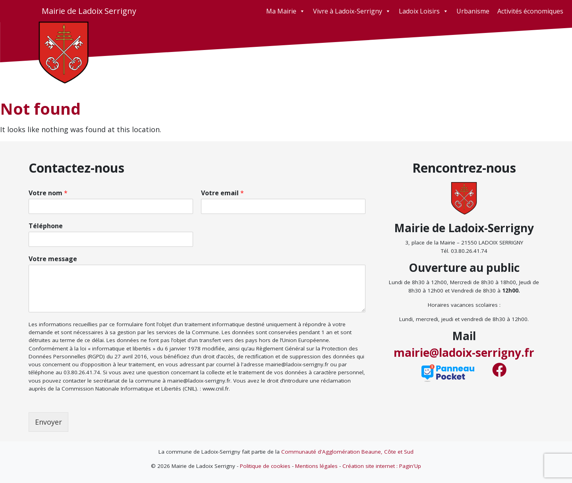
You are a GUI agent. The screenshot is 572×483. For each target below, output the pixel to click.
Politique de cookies (265, 466)
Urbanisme (472, 11)
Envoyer (48, 422)
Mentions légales (316, 466)
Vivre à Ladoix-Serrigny (352, 11)
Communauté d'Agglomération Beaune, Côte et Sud (347, 451)
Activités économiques (530, 11)
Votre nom (48, 193)
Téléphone (46, 226)
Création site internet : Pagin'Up (381, 466)
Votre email (222, 193)
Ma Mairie (285, 11)
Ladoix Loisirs (423, 11)
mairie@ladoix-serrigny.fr (464, 352)
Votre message (53, 259)
